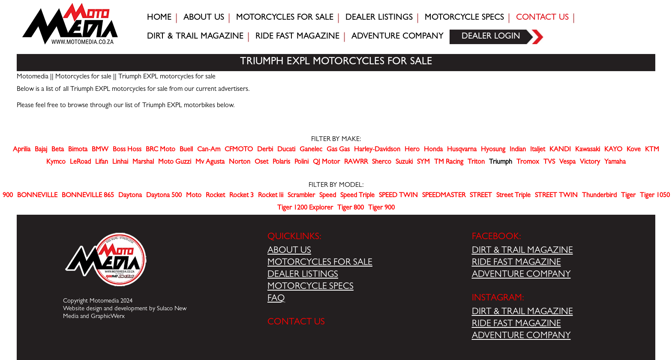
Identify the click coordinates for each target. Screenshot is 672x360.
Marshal (143, 162)
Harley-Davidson (377, 150)
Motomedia (32, 77)
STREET (481, 195)
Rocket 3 (241, 195)
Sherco (381, 162)
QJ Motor (326, 162)
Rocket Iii (270, 195)
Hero (412, 150)
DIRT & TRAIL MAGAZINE (522, 251)
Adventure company (397, 37)
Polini (301, 162)
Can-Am (208, 150)
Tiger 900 (381, 208)
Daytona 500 (164, 195)
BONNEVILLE (37, 195)
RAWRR (356, 162)
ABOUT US (289, 251)
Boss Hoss (127, 150)
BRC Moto (160, 150)
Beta (57, 150)
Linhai (120, 162)
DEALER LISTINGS (302, 275)
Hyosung (493, 150)
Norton (239, 162)
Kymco (56, 162)
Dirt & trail (195, 37)
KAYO (613, 150)
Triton (476, 162)
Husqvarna (462, 150)
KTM (652, 150)
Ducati (286, 150)
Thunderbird (599, 195)
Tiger (628, 195)
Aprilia (21, 150)
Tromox (527, 162)
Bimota (77, 150)
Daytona (130, 195)
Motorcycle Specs (464, 18)
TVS (549, 162)
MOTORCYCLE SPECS (310, 287)
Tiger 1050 (655, 195)
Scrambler (301, 195)
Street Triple (513, 195)
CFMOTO (239, 150)
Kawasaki (587, 150)
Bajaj (41, 150)
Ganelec (311, 150)
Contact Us (542, 18)
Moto (193, 195)
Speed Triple (357, 195)
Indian (518, 150)
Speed (327, 195)
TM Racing (448, 162)
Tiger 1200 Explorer (305, 208)
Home (159, 18)
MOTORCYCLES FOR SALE (319, 263)
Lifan (101, 162)
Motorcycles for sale (284, 18)
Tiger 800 (350, 208)
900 (8, 195)
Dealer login (491, 37)
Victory (590, 162)
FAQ (276, 299)
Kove (634, 150)
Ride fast (297, 37)
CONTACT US (296, 322)
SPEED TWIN (398, 195)
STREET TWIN (556, 195)
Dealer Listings (379, 18)
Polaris (281, 162)
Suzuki (404, 162)
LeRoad (80, 162)
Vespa (567, 162)
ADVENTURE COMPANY (521, 275)
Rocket (215, 195)
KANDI (560, 150)
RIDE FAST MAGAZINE (516, 263)
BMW (100, 150)
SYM (423, 162)
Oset (261, 162)
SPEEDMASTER (443, 195)
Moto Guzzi (174, 162)
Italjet (537, 150)
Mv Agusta (210, 162)
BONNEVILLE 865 (88, 195)
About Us (203, 18)
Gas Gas (338, 150)
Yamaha (615, 162)
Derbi (265, 150)
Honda (433, 150)
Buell (186, 150)
